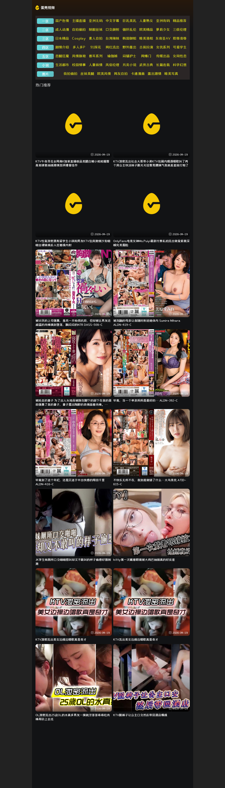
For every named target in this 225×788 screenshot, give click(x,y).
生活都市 (62, 64)
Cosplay (79, 38)
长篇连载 (163, 64)
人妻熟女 (146, 20)
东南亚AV (163, 38)
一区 (45, 21)
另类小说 (129, 64)
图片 (45, 74)
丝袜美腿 (87, 73)
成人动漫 (62, 29)
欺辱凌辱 (180, 38)
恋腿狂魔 (62, 56)
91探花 (95, 47)
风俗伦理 (112, 64)
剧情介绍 (62, 47)
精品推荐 (180, 20)
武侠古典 (146, 64)
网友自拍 (121, 73)
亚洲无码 (96, 20)
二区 (45, 30)
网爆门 (146, 56)
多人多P (79, 47)
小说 (45, 65)
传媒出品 (163, 56)
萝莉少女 (163, 29)
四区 (45, 47)
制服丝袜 (96, 29)
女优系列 (163, 47)
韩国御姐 (129, 38)
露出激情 (154, 73)
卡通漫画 (138, 73)
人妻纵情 (96, 64)
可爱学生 (180, 47)
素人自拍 (96, 38)
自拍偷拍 (79, 29)
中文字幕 (112, 20)
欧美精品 (146, 29)
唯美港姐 (146, 38)
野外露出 (129, 47)
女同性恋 (180, 56)
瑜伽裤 (112, 56)
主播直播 (79, 20)
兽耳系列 (96, 56)
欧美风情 (104, 73)
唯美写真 (171, 73)
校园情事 (79, 64)
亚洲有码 (163, 20)
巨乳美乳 (129, 20)
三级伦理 (180, 29)
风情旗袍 (79, 56)
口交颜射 (112, 29)
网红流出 (112, 47)
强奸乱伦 (129, 29)
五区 (45, 56)
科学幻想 (180, 64)
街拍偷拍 (70, 73)
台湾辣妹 (112, 38)
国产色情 (62, 20)
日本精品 (62, 38)
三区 (45, 38)
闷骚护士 (129, 56)
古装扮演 (146, 47)
